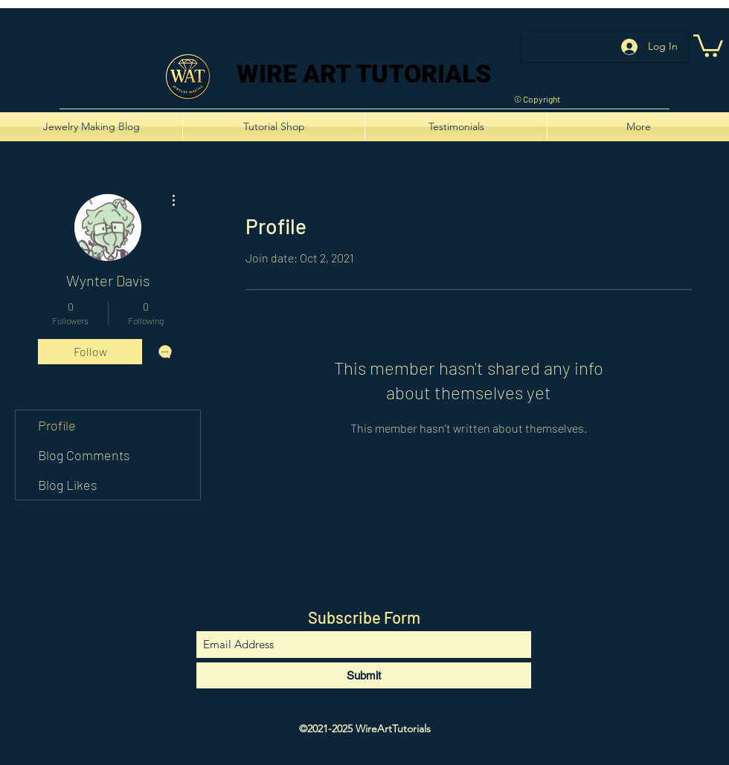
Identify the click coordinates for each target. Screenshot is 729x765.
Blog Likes (67, 485)
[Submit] (363, 675)
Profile (57, 425)
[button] (708, 44)
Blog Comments (84, 455)
